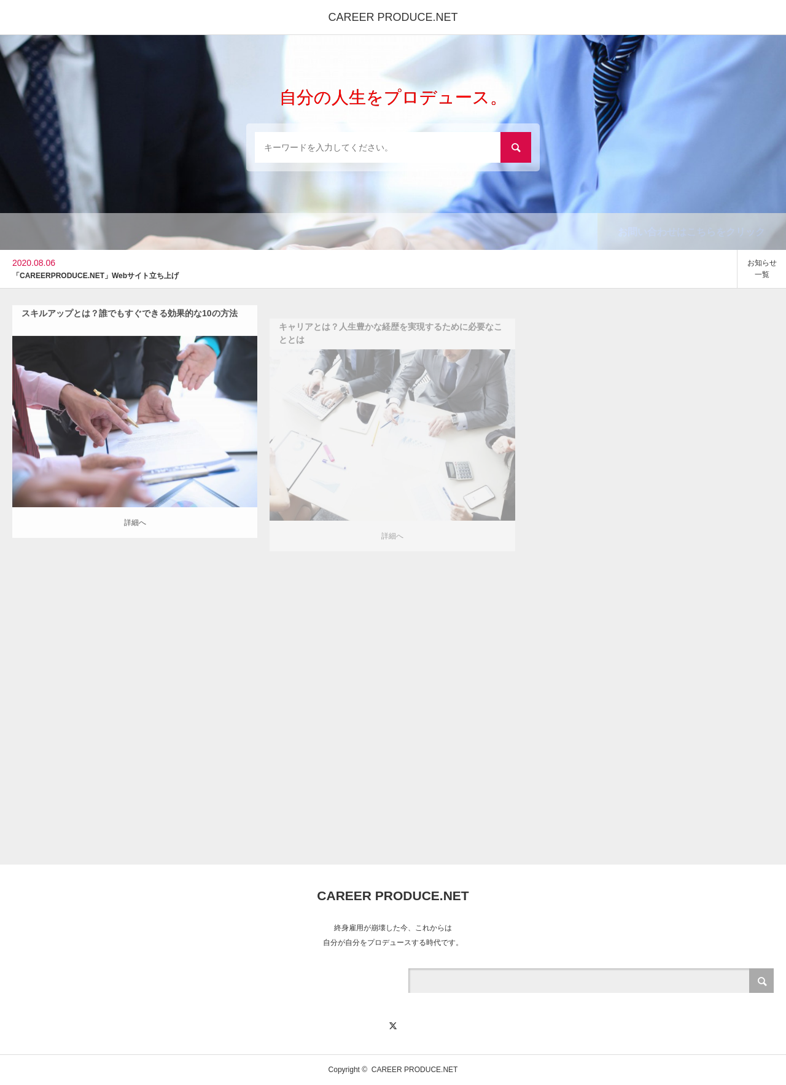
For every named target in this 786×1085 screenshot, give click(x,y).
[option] (368, 269)
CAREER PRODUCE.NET (392, 17)
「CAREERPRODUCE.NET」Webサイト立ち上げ (95, 275)
